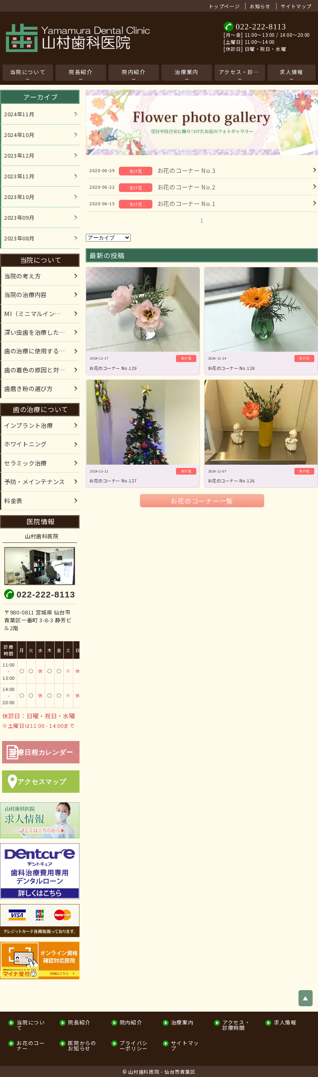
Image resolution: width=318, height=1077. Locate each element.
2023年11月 (19, 176)
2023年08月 (19, 238)
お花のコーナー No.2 (186, 186)
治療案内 (186, 72)
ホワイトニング (25, 443)
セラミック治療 (25, 462)
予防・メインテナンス (34, 481)
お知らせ (260, 6)
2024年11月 (19, 114)
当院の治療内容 (25, 294)
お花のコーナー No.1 (186, 203)
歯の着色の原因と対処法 (37, 369)
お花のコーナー (31, 1046)
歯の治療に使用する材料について (42, 350)
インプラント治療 (28, 425)
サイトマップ (296, 6)
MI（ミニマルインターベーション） (42, 313)
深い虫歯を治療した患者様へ (42, 332)
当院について (28, 72)
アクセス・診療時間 (242, 72)
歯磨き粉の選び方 (28, 388)
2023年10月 (19, 197)
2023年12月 (19, 155)
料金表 (13, 500)
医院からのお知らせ (82, 1046)
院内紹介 (133, 72)
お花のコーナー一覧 (202, 500)
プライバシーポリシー (134, 1046)
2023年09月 (19, 217)
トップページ (224, 6)
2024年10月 (19, 135)
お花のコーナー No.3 (186, 170)
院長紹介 (80, 72)
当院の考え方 (22, 275)
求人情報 (291, 72)
